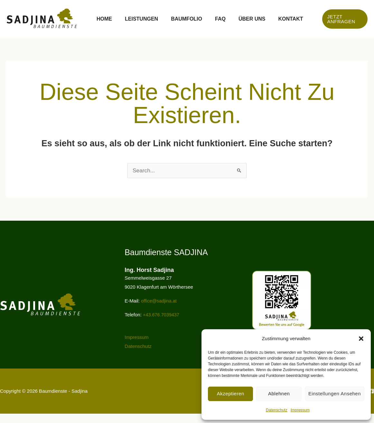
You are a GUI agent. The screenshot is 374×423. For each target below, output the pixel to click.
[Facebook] (371, 400)
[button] (361, 338)
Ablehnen (279, 393)
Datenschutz (276, 410)
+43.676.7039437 (162, 324)
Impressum (300, 410)
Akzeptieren (230, 393)
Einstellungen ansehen (334, 393)
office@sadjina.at (159, 310)
